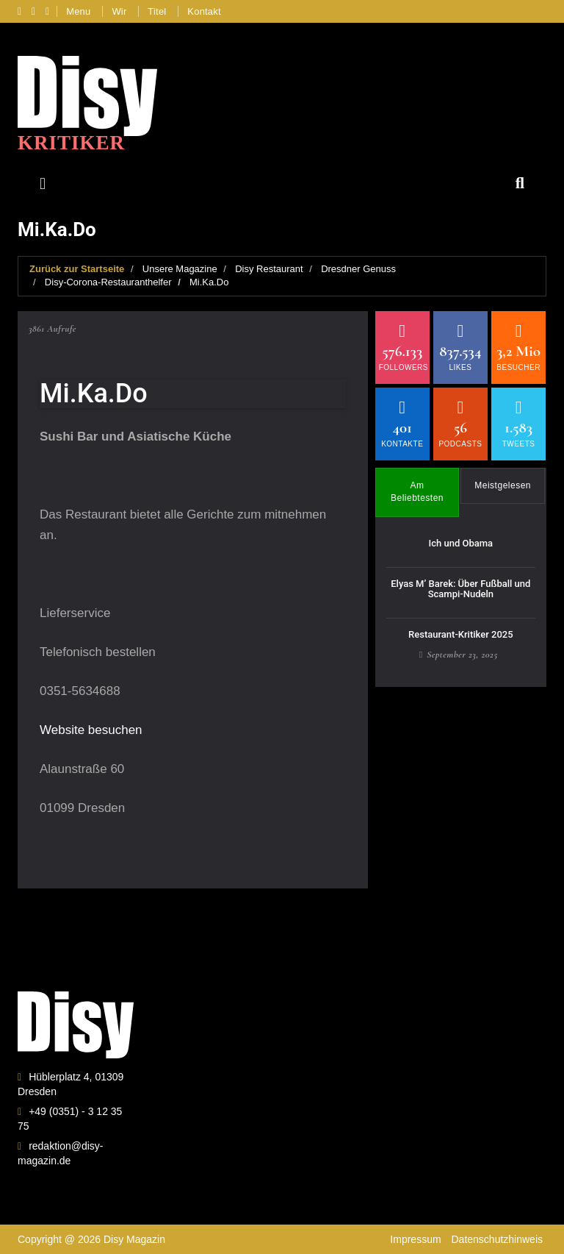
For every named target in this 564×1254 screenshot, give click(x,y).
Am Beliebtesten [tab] (417, 491)
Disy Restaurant (269, 268)
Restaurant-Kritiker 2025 (460, 634)
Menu (78, 11)
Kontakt (204, 11)
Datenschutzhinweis (497, 1239)
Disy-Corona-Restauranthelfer (108, 282)
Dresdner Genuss (358, 268)
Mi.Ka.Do (208, 282)
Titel (157, 11)
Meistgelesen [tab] (502, 485)
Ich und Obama (461, 543)
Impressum (415, 1239)
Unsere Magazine (179, 268)
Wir (119, 11)
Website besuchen (91, 730)
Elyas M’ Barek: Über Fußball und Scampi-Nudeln (460, 588)
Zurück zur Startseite (76, 268)
